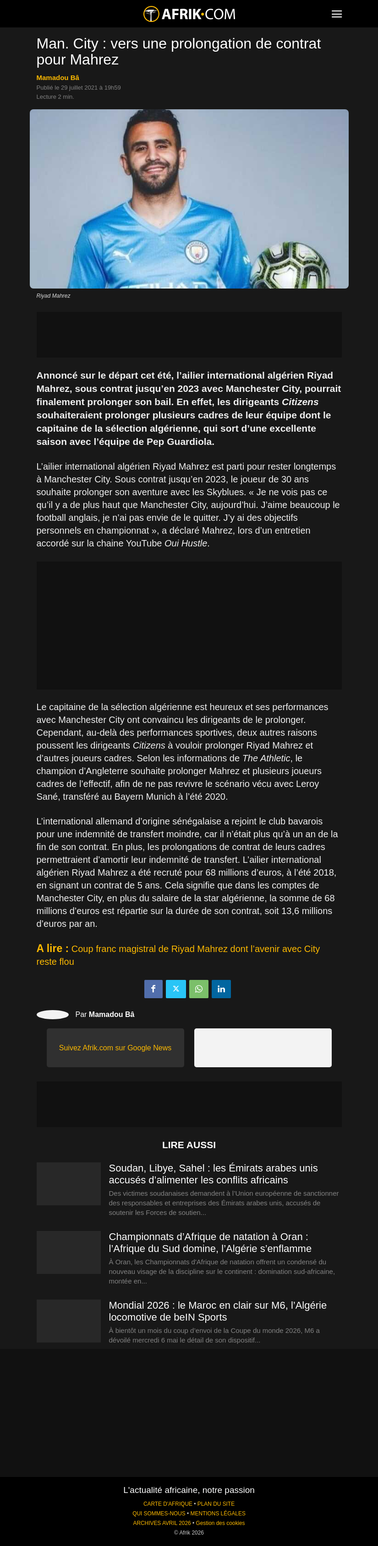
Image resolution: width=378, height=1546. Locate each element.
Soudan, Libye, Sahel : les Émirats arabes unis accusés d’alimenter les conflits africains (213, 1174)
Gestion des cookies (220, 1523)
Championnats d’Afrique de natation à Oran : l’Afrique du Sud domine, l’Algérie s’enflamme (210, 1242)
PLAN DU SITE (216, 1504)
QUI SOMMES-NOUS (159, 1513)
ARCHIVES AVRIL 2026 (162, 1523)
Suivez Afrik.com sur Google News (115, 1048)
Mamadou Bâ (58, 77)
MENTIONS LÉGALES (218, 1513)
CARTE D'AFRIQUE (167, 1504)
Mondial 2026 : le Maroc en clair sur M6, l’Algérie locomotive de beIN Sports (218, 1311)
